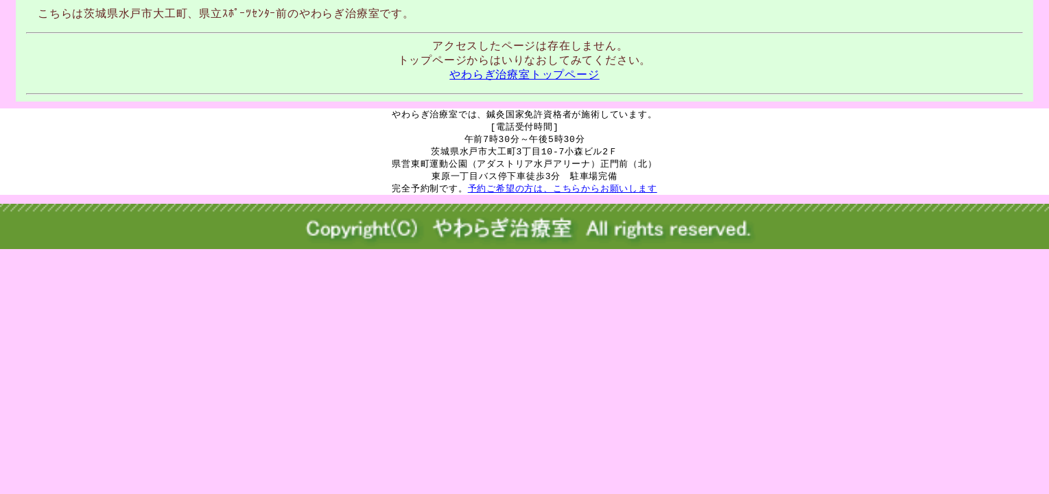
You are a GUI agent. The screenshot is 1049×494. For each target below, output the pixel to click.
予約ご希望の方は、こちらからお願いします (562, 193)
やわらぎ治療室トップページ (524, 74)
